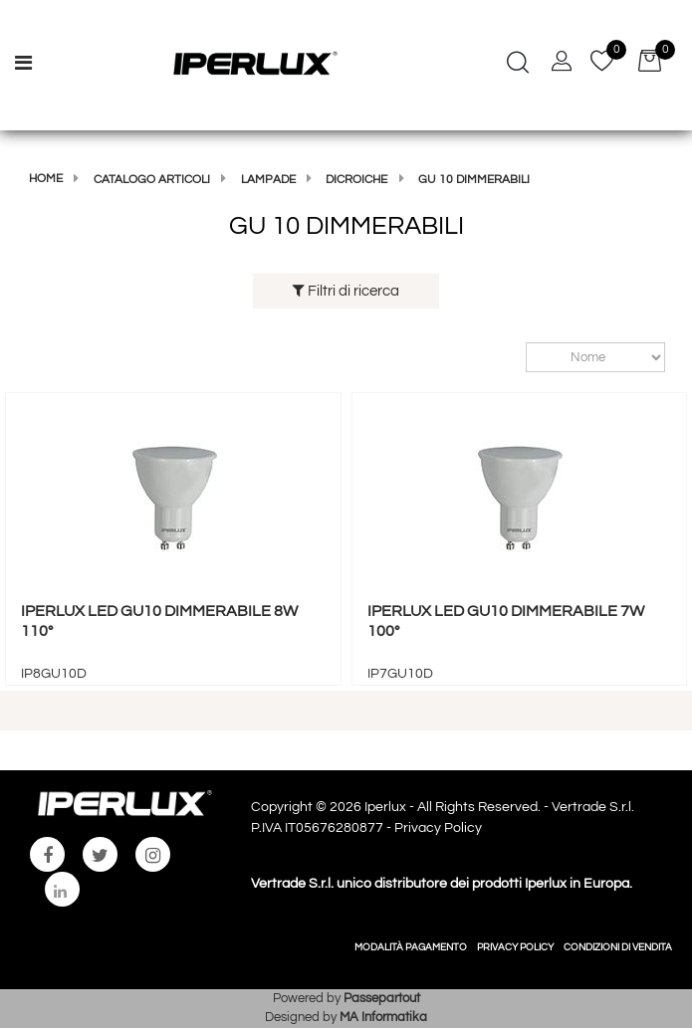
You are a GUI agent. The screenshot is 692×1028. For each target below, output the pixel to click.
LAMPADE (268, 179)
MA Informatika (383, 1017)
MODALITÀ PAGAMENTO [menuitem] (410, 947)
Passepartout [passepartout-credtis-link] (382, 998)
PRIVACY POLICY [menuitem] (515, 947)
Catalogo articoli (152, 179)
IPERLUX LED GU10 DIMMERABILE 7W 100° (505, 620)
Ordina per (516, 357)
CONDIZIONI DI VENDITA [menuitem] (618, 947)
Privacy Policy (438, 828)
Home (46, 178)
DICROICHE (356, 179)
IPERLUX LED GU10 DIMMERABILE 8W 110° (159, 620)
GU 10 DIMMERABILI (474, 179)
